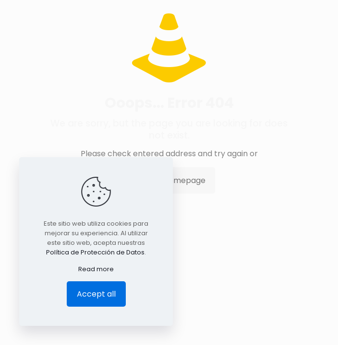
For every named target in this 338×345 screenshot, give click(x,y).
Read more (96, 269)
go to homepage (173, 180)
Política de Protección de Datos (95, 252)
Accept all (96, 293)
